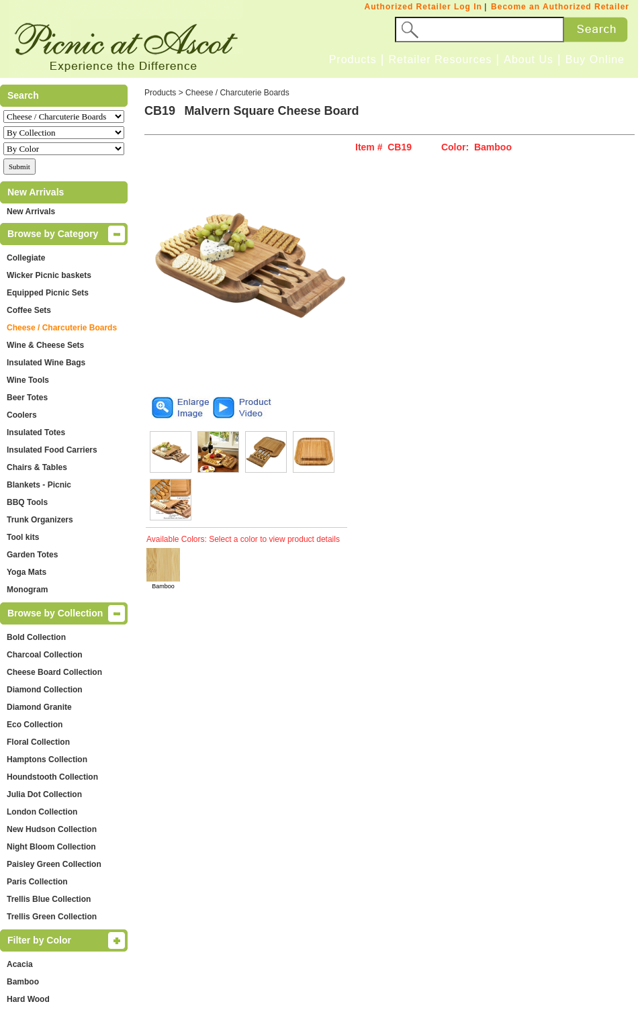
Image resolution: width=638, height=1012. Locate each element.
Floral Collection (38, 742)
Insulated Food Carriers (52, 450)
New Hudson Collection (52, 829)
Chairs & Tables (37, 467)
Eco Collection (34, 724)
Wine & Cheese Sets (45, 345)
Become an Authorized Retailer (560, 6)
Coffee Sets (29, 310)
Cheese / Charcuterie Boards (62, 327)
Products (353, 59)
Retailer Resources (440, 59)
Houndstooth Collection (52, 777)
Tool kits (23, 537)
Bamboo (23, 981)
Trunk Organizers (40, 519)
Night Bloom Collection (51, 847)
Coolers (22, 415)
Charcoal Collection (45, 654)
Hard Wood (28, 999)
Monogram (27, 589)
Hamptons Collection (47, 759)
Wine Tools (28, 380)
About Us (528, 59)
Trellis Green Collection (52, 916)
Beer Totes (27, 397)
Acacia (20, 964)
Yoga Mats (26, 572)
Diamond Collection (45, 689)
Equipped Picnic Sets (48, 292)
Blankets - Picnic (39, 485)
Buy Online (595, 59)
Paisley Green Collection (54, 864)
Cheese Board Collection (54, 672)
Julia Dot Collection (44, 794)
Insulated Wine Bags (46, 362)
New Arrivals (31, 211)
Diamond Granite (39, 707)
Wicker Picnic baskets (49, 275)
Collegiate (26, 258)
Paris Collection (37, 881)
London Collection (42, 812)
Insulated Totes (36, 432)
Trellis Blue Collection (49, 899)
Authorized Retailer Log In (423, 6)
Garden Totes (32, 554)
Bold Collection (36, 637)
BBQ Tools (27, 502)
